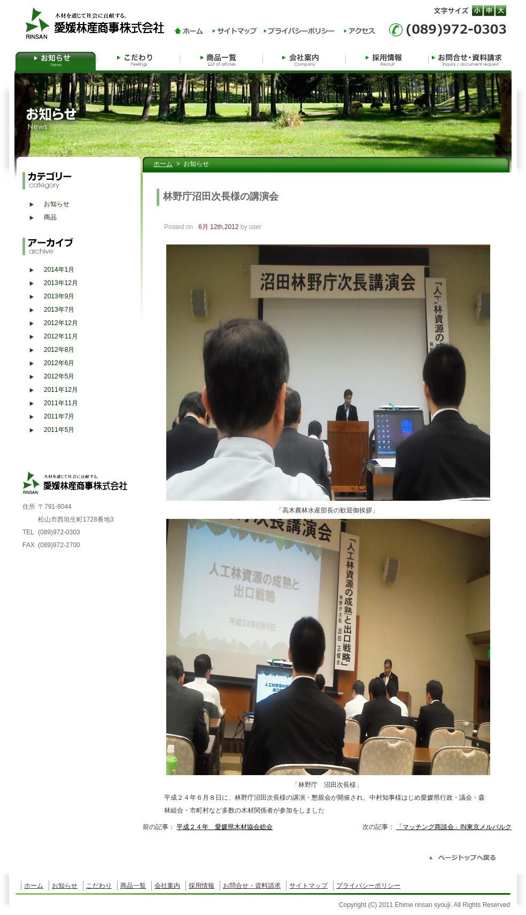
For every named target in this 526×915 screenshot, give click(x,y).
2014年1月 (59, 269)
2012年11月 (61, 336)
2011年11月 (61, 403)
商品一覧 (221, 59)
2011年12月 (61, 389)
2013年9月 (59, 296)
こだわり (99, 885)
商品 (50, 217)
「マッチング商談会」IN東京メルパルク (454, 827)
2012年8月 (59, 349)
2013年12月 (61, 283)
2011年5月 (59, 429)
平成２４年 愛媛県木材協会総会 (224, 827)
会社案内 (304, 59)
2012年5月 (59, 376)
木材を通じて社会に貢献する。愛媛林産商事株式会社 (98, 22)
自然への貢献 (138, 59)
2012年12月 (61, 323)
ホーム (163, 164)
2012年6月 (59, 363)
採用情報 (387, 59)
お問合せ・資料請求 (470, 59)
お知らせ (55, 59)
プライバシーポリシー (368, 885)
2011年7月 (59, 416)
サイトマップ (308, 885)
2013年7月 (59, 309)
